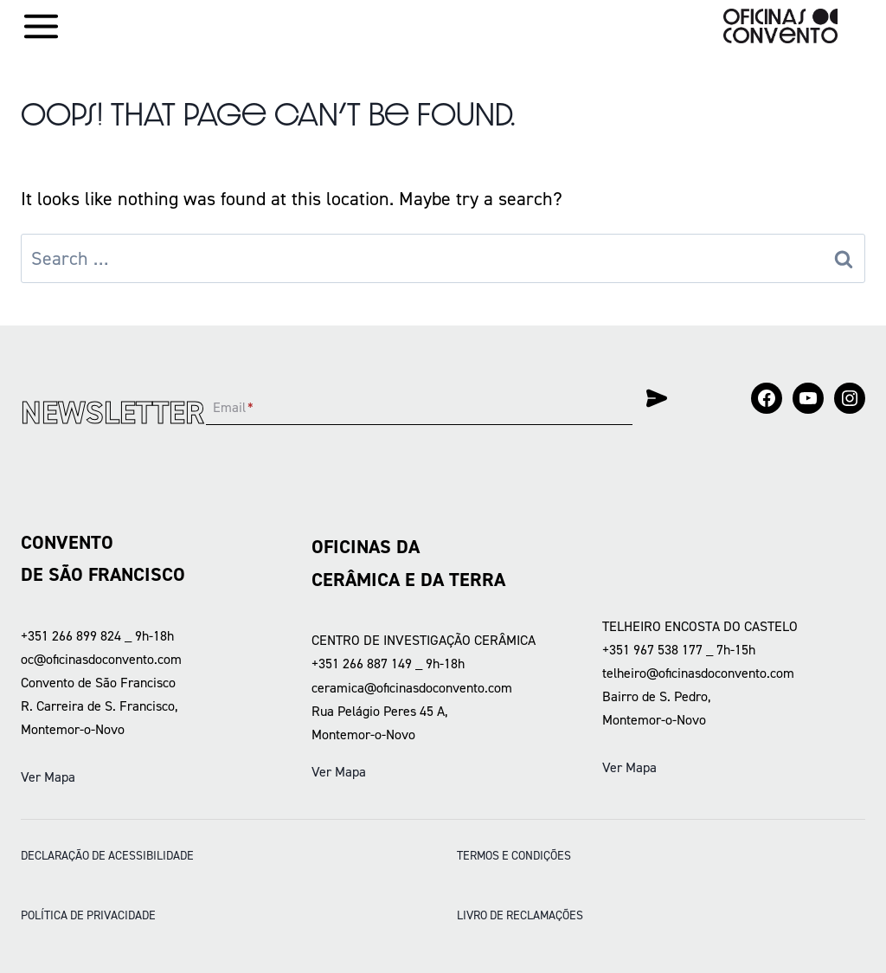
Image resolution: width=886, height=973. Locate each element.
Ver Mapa (48, 777)
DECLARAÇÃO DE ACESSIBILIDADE (107, 855)
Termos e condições (514, 855)
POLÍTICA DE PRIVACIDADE (88, 915)
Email (233, 407)
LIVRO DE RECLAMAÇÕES (520, 915)
